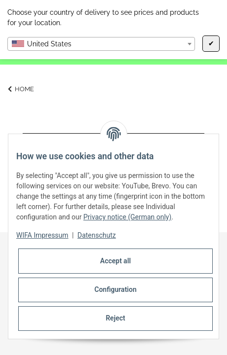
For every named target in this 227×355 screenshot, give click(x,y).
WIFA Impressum (42, 235)
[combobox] (101, 44)
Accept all (115, 261)
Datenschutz (96, 235)
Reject (116, 318)
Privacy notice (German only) (127, 217)
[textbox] (101, 43)
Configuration (115, 289)
